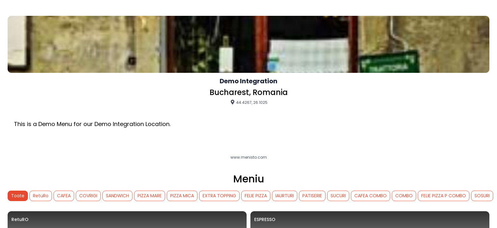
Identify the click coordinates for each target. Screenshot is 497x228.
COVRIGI (88, 196)
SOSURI (482, 196)
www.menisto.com (248, 157)
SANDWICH (117, 196)
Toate (17, 196)
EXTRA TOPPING (219, 196)
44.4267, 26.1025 (248, 102)
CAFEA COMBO (370, 196)
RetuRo (40, 196)
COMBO (404, 196)
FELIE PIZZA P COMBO (443, 196)
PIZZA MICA (182, 196)
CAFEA (64, 196)
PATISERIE (312, 196)
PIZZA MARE (150, 196)
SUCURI (338, 196)
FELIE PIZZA (256, 196)
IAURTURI (284, 196)
